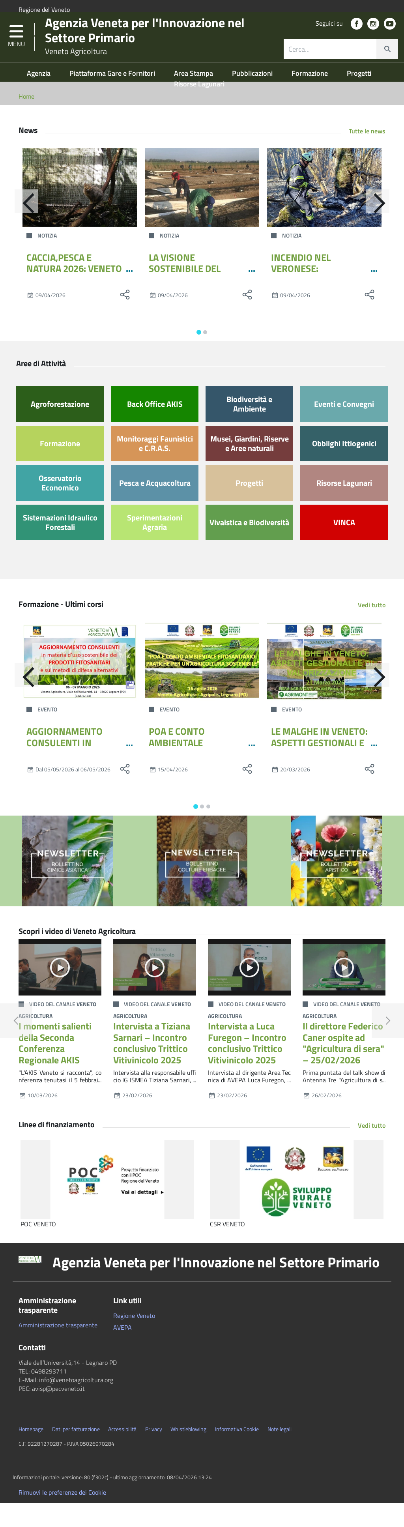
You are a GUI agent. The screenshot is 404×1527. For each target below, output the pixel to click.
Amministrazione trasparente (58, 1349)
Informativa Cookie (237, 1453)
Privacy (153, 1453)
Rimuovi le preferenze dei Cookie (62, 1516)
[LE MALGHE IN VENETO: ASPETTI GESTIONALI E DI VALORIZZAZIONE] (324, 685)
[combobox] (341, 65)
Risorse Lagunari (199, 108)
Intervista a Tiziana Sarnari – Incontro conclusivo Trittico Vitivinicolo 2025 (151, 1067)
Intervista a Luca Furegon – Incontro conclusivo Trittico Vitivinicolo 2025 (247, 1067)
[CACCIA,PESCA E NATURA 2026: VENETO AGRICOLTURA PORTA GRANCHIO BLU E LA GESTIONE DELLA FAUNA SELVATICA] (79, 211)
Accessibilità (122, 1453)
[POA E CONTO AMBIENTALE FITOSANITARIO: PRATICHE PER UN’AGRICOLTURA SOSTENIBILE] (202, 685)
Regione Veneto (134, 1340)
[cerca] (387, 65)
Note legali (279, 1453)
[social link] (356, 39)
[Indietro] (18, 229)
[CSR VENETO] (296, 1204)
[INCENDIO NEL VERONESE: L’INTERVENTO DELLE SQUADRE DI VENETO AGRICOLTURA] (324, 211)
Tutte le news (367, 155)
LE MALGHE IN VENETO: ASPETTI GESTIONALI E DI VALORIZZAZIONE (319, 766)
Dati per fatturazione (76, 1453)
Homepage (31, 1453)
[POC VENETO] (107, 1204)
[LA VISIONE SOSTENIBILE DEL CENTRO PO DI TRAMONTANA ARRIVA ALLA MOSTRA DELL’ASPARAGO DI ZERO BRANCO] (202, 211)
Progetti (359, 97)
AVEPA (122, 1352)
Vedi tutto (371, 629)
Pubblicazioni (253, 97)
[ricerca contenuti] (330, 65)
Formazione (310, 97)
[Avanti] (385, 229)
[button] (16, 52)
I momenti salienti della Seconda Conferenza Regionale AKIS (55, 1067)
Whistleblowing (188, 1453)
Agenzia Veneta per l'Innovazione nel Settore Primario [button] (216, 1286)
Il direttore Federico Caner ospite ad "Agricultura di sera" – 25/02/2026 (343, 1067)
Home (26, 120)
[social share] (125, 319)
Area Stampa (194, 97)
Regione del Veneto (44, 9)
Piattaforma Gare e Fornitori (113, 97)
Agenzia (39, 97)
